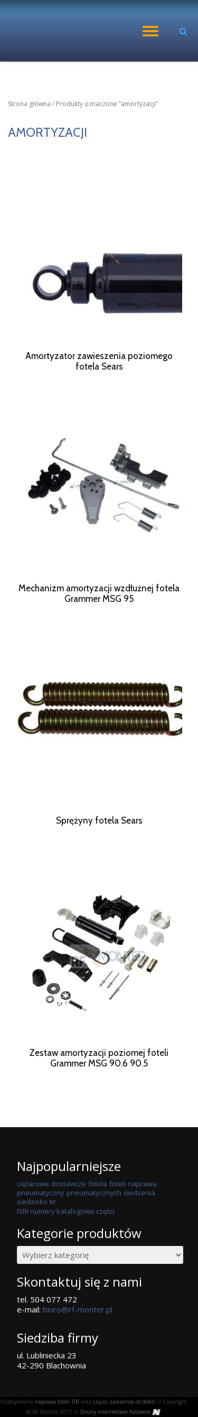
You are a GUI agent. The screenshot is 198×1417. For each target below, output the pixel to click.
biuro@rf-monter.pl (77, 1329)
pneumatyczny (40, 1212)
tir (53, 1221)
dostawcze (68, 1203)
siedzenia (139, 1212)
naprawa (142, 1203)
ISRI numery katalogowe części (66, 1231)
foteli (117, 1203)
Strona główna (29, 103)
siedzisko (32, 1221)
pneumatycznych (94, 1212)
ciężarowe (33, 1203)
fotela (97, 1203)
